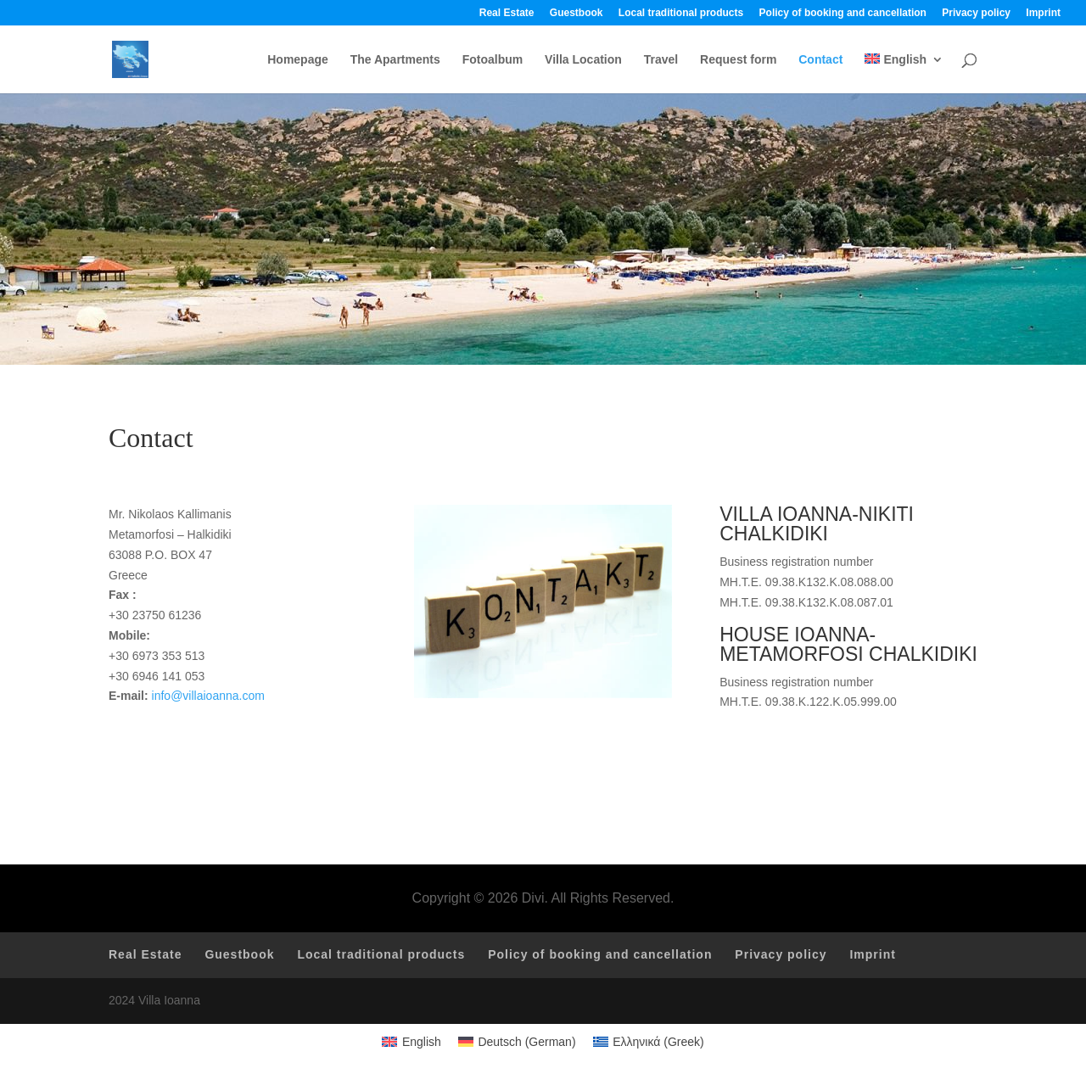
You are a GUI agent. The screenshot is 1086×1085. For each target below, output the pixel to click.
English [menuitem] (421, 1042)
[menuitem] (904, 73)
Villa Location (583, 59)
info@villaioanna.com (208, 695)
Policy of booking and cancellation (842, 13)
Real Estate (507, 13)
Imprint (1043, 13)
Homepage (297, 59)
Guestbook (576, 13)
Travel (661, 59)
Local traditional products (681, 13)
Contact (820, 59)
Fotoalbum (492, 59)
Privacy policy (976, 13)
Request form (738, 59)
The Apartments (395, 59)
